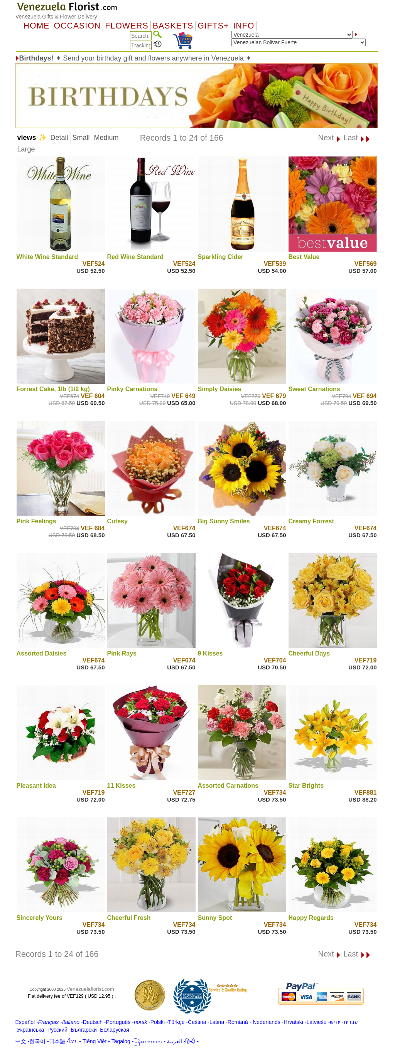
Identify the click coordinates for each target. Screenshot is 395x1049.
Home (37, 25)
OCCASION (77, 25)
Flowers (126, 25)
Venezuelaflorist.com (90, 989)
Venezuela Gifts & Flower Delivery (56, 16)
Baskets (173, 25)
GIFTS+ (213, 25)
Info (243, 25)
